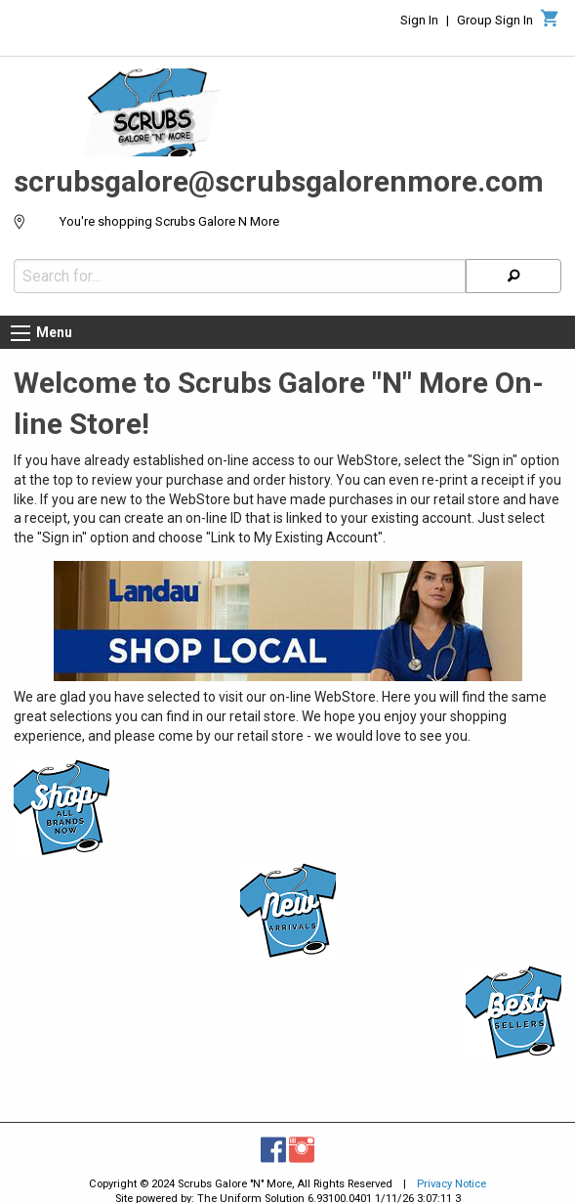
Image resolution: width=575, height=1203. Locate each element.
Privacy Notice (451, 1184)
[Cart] (550, 23)
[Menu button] (20, 333)
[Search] (513, 276)
